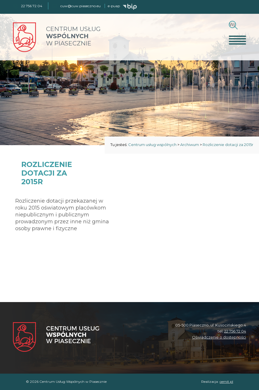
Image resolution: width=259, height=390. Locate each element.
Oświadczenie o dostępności (219, 337)
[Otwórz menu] (237, 40)
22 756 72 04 (235, 331)
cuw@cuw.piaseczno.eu (80, 6)
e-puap (114, 6)
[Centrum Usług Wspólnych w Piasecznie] (56, 337)
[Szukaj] (232, 24)
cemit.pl (226, 381)
